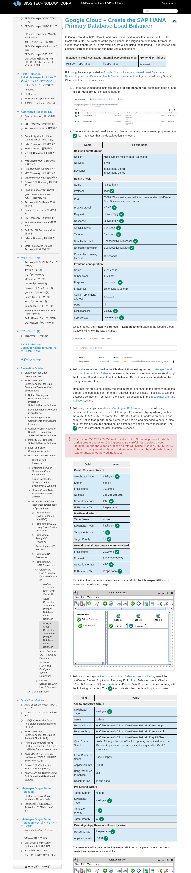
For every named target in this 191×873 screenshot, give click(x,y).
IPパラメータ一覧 (33, 270)
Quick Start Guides (30, 700)
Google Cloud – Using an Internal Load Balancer (133, 72)
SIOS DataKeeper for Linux (37, 98)
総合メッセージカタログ (34, 336)
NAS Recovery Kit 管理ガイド (37, 169)
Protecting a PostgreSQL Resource (40, 538)
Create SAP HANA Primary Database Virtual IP (46, 574)
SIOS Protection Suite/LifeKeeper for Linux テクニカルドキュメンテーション (36, 77)
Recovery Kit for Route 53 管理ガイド (37, 203)
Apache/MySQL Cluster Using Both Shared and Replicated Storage (38, 776)
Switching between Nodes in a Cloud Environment (39, 471)
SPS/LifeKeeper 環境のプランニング (38, 19)
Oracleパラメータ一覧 (35, 283)
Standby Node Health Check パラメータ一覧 (39, 312)
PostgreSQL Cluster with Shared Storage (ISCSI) (35, 766)
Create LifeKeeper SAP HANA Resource (46, 683)
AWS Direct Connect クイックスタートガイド (38, 706)
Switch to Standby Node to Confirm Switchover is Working (44, 482)
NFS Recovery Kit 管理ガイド (37, 173)
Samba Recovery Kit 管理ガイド (38, 211)
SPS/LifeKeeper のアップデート (40, 54)
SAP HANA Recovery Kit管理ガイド (38, 223)
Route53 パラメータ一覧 (37, 297)
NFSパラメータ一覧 (34, 279)
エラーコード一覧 (28, 331)
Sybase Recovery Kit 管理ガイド (38, 239)
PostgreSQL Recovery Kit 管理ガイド (38, 183)
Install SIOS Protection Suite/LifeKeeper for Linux (40, 441)
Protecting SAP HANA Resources (42, 563)
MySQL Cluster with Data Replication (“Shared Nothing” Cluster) (38, 723)
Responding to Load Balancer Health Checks (92, 76)
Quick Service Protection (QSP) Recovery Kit (37, 196)
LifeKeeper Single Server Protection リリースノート (37, 798)
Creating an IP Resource (39, 462)
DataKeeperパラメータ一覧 (38, 306)
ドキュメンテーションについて (39, 85)
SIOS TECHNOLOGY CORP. (47, 3)
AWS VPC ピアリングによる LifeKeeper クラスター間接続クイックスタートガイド (38, 757)
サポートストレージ (31, 359)
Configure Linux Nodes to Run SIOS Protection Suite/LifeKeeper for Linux (40, 432)
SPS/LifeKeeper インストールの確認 (40, 48)
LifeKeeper (28, 94)
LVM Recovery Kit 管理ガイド (37, 144)
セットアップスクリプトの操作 (38, 41)
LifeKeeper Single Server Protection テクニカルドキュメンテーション (36, 822)
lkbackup (29, 89)
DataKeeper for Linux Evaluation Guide (33, 374)
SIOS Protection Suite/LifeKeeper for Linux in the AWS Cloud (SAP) (37, 734)
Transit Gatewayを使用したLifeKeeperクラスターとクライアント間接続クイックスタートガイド (38, 746)
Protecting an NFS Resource (45, 548)
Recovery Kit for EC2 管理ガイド (38, 129)
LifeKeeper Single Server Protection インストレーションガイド (38, 807)
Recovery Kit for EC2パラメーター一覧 (41, 264)
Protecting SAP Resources (41, 555)
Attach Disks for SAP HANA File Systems (47, 654)
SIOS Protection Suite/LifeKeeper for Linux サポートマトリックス (39, 348)
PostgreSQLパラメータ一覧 (38, 288)
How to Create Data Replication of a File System (40, 493)
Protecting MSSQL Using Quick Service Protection (44, 527)
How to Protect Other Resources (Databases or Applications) (42, 504)
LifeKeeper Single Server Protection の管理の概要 (35, 844)
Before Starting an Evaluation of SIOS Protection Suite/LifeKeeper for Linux (40, 400)
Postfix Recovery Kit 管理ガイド (39, 190)
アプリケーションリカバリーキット (40, 855)
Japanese (169, 3)
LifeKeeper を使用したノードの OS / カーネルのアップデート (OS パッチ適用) (40, 62)
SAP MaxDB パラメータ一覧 (39, 322)
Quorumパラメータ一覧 (36, 292)
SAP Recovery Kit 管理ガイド (37, 218)
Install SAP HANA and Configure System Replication (45, 669)
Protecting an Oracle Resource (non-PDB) (42, 515)
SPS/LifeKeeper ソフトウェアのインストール (40, 36)
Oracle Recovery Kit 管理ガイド (38, 177)
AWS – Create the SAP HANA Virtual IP (49, 589)
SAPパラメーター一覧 (35, 301)
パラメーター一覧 (28, 258)
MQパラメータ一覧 (34, 274)
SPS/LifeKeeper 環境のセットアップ (38, 27)
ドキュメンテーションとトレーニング (40, 832)
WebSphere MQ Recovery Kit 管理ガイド (38, 162)
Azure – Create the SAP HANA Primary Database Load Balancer (49, 608)
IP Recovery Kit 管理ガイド (36, 148)
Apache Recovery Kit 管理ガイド (38, 117)
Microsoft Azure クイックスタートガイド (38, 713)
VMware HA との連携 (35, 838)
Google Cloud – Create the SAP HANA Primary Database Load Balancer (49, 635)
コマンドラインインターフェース (37, 103)
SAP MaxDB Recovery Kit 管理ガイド (37, 231)
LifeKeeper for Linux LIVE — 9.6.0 (102, 3)
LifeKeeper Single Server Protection (34, 789)
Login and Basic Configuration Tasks (36, 449)
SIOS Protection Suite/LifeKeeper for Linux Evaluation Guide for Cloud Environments (36, 385)
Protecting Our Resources (40, 455)
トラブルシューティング (33, 850)
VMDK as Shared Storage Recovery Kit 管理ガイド (36, 247)
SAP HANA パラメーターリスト (40, 318)
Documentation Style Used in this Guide (42, 411)
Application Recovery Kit (34, 111)
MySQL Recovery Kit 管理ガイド (38, 154)
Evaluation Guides (29, 368)
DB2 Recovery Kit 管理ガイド (37, 124)
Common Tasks (37, 691)
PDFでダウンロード (37, 866)
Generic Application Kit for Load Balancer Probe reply (36, 137)
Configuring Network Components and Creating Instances (40, 420)
